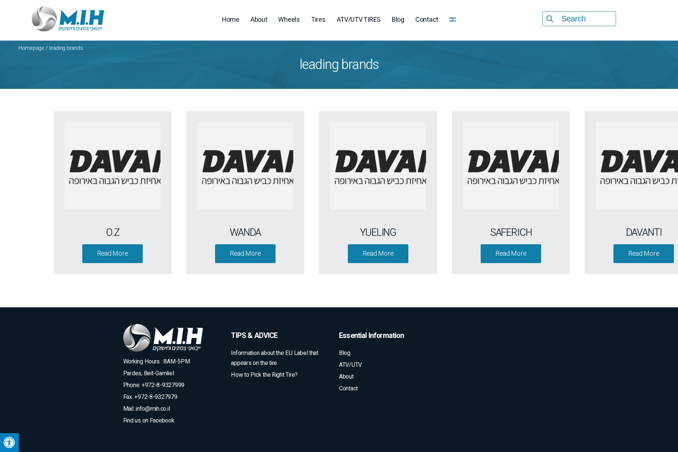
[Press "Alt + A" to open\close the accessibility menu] (9, 442)
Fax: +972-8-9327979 (150, 397)
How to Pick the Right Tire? (264, 374)
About (258, 20)
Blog (398, 20)
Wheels (289, 20)
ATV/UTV (350, 364)
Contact (426, 20)
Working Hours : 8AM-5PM (156, 361)
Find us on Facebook (148, 420)
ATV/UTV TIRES (359, 20)
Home (230, 20)
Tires (318, 20)
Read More (112, 254)
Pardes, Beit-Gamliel (148, 373)
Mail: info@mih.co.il (146, 408)
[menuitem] (452, 20)
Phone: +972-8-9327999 (153, 385)
